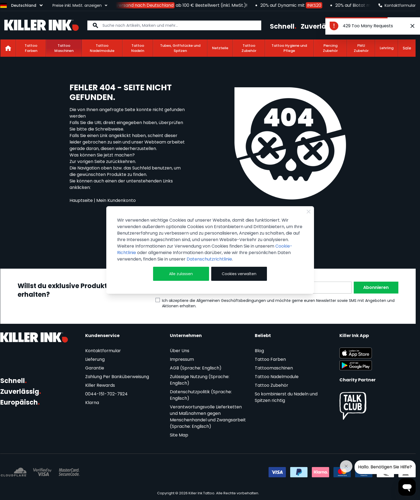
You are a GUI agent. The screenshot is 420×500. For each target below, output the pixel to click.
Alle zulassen (181, 273)
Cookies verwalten (239, 273)
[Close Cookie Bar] (308, 211)
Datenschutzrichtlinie (209, 259)
